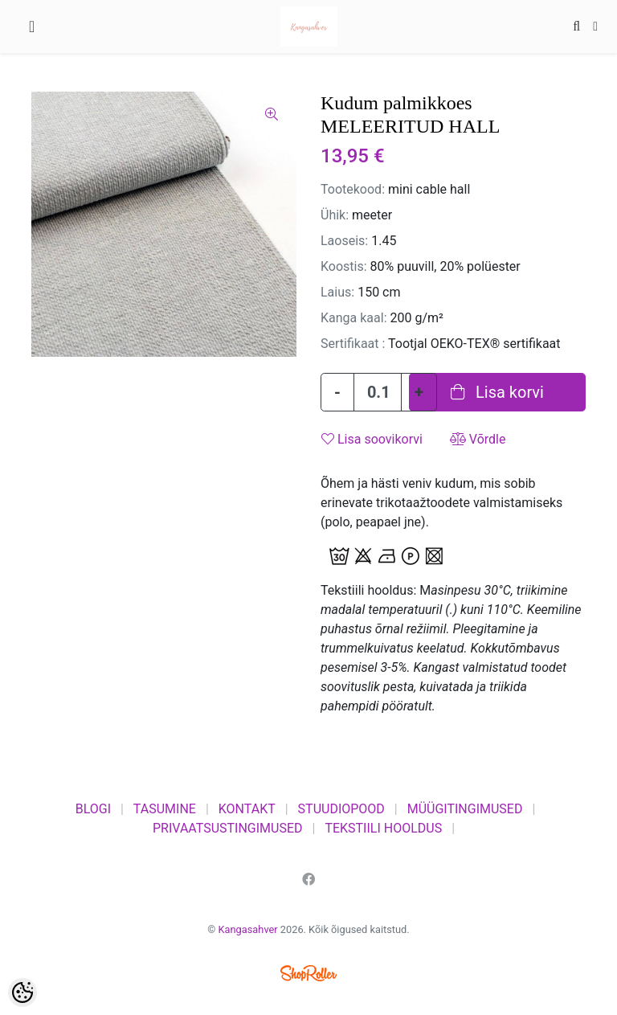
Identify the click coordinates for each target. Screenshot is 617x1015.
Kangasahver (248, 929)
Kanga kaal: (354, 317)
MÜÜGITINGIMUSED (465, 809)
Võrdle (478, 439)
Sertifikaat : (353, 343)
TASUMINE (164, 809)
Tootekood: (353, 189)
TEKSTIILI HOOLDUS (383, 828)
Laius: (337, 292)
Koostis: (344, 266)
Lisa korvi (497, 392)
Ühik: (335, 215)
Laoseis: (344, 240)
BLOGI (93, 809)
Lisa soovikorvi (372, 439)
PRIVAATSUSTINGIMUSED (228, 828)
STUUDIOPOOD (341, 809)
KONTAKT (247, 809)
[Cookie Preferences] (22, 992)
